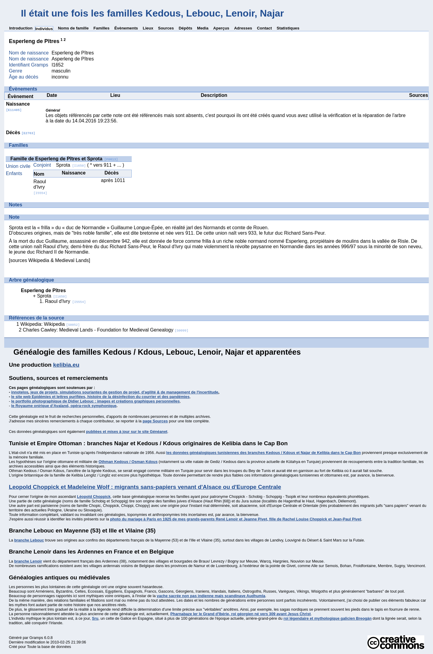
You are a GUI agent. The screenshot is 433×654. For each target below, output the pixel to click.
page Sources (155, 421)
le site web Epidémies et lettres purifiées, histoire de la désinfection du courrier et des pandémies (100, 396)
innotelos (19, 392)
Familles (101, 28)
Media (202, 28)
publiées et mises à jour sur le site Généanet (126, 431)
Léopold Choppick (94, 496)
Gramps (36, 637)
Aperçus (221, 28)
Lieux (148, 28)
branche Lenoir (28, 561)
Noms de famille (73, 28)
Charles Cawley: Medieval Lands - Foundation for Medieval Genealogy (106, 329)
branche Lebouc (29, 540)
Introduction (20, 28)
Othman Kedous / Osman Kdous (128, 461)
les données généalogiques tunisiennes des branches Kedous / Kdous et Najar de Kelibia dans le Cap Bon (263, 452)
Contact (264, 28)
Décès (20, 132)
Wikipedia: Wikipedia (50, 324)
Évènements (126, 28)
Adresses (243, 28)
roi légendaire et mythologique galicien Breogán (328, 618)
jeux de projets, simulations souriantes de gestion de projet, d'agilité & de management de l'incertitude (124, 392)
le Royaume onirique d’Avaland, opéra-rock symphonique (63, 405)
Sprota (71, 165)
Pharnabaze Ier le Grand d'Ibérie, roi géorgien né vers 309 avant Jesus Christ (240, 614)
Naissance (18, 106)
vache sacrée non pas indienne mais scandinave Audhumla (211, 596)
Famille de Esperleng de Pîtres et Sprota (64, 158)
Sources (166, 28)
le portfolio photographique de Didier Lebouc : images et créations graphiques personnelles (95, 401)
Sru (95, 618)
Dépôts (185, 28)
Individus (44, 28)
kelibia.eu (66, 365)
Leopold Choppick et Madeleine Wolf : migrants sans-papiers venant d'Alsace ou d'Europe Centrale (145, 487)
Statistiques (288, 28)
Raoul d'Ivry (40, 187)
